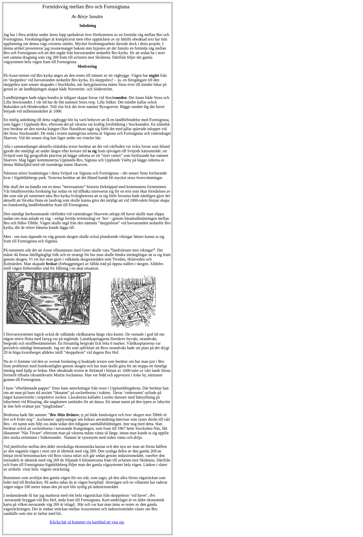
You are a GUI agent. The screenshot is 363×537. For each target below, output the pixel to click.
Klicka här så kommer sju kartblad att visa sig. (87, 522)
